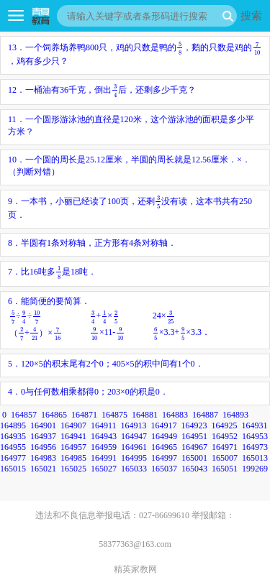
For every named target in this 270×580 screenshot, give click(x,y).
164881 (145, 415)
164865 (54, 415)
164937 (43, 436)
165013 (255, 458)
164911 (104, 425)
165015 (13, 469)
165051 (225, 469)
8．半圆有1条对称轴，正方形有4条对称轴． (92, 243)
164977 (13, 458)
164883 (175, 415)
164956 (43, 447)
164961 (134, 447)
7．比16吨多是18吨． (52, 272)
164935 (13, 436)
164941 (73, 436)
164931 (255, 425)
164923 (194, 425)
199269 (255, 469)
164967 (194, 447)
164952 (225, 436)
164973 (255, 447)
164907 (73, 425)
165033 (134, 469)
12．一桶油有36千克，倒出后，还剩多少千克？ (102, 90)
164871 (84, 415)
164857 (24, 415)
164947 (134, 436)
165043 (194, 469)
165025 (73, 469)
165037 (164, 469)
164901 (43, 425)
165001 (194, 458)
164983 (43, 458)
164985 (73, 458)
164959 (104, 447)
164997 (164, 458)
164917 (164, 425)
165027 (104, 469)
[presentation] (179, 47)
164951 (194, 436)
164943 (104, 436)
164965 (164, 447)
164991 (104, 458)
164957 (73, 447)
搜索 (251, 15)
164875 (114, 415)
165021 (43, 469)
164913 (134, 425)
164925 (225, 425)
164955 (13, 447)
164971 (225, 447)
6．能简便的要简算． (110, 319)
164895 (13, 425)
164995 (134, 458)
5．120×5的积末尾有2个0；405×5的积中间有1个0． (106, 364)
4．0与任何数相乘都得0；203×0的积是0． (88, 392)
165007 (225, 458)
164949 (164, 436)
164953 (255, 436)
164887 (205, 415)
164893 (235, 415)
